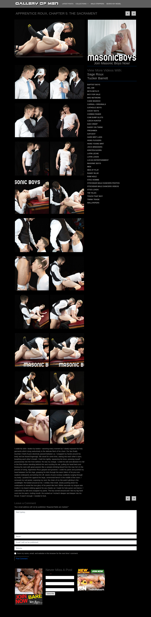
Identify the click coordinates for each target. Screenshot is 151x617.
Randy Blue (93, 173)
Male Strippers (97, 4)
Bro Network (94, 98)
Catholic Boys (94, 108)
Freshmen (92, 131)
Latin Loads (93, 157)
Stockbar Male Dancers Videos (103, 186)
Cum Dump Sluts (95, 117)
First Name (50, 581)
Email (48, 574)
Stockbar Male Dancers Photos (103, 183)
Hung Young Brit (95, 144)
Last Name (50, 587)
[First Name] (60, 583)
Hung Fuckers (94, 140)
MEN (89, 167)
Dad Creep (92, 124)
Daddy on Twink (95, 127)
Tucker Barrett (97, 78)
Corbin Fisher (94, 114)
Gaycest (91, 134)
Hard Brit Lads (94, 137)
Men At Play (93, 170)
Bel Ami (90, 88)
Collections (82, 3)
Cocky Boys (93, 111)
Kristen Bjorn (94, 150)
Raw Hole (92, 176)
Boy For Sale (93, 94)
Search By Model (113, 4)
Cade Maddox (93, 101)
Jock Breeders (94, 147)
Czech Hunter (94, 121)
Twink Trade (93, 199)
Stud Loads (93, 190)
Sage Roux (95, 74)
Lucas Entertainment (98, 160)
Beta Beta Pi (93, 91)
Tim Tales (91, 193)
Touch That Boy (95, 196)
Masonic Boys (94, 163)
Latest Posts (67, 4)
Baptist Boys (93, 85)
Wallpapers (93, 203)
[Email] (60, 577)
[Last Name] (60, 589)
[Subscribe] (50, 593)
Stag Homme (93, 180)
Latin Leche (93, 153)
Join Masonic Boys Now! (112, 63)
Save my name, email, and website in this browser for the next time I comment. (47, 553)
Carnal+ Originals (96, 104)
